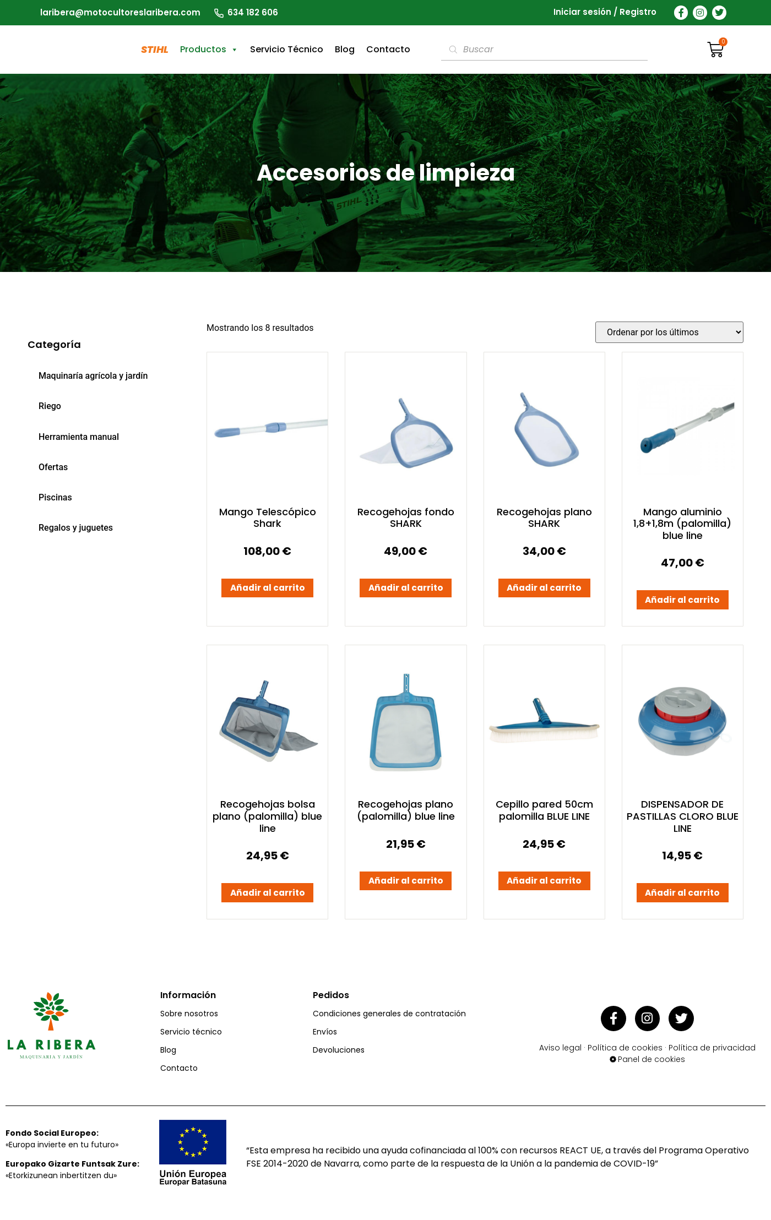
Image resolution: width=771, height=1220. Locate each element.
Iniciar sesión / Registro (604, 12)
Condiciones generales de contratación (389, 1021)
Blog (345, 49)
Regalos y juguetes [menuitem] (76, 527)
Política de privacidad (712, 1052)
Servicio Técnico (286, 49)
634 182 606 (252, 12)
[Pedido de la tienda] (669, 332)
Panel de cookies (651, 1064)
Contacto (388, 49)
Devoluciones (339, 1058)
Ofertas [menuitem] (53, 467)
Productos (209, 50)
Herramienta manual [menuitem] (79, 437)
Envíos (325, 1039)
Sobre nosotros (189, 1021)
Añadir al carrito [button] (267, 590)
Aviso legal (560, 1052)
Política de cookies (625, 1052)
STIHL (155, 49)
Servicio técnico (191, 1039)
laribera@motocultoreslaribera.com (120, 12)
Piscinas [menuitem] (55, 497)
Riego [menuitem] (50, 406)
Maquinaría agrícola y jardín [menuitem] (93, 376)
